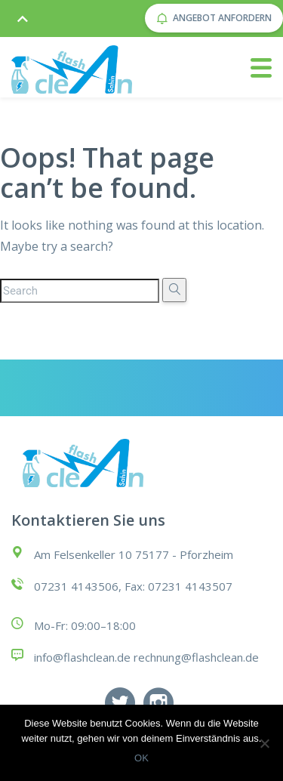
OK (141, 758)
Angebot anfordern (214, 17)
